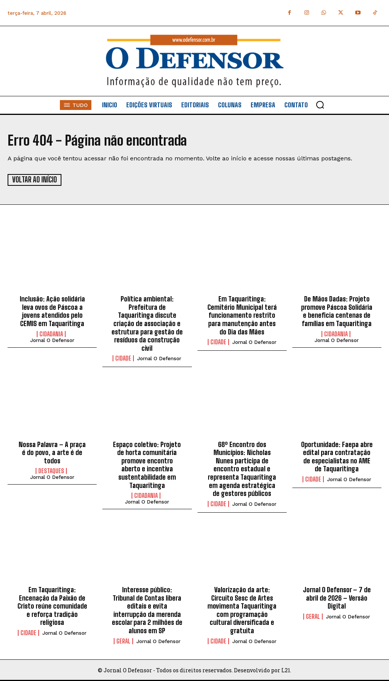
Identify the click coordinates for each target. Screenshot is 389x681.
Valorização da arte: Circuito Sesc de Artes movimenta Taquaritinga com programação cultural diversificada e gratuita (241, 609)
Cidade (123, 358)
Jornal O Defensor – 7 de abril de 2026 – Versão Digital (337, 597)
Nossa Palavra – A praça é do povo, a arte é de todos (52, 452)
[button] (320, 105)
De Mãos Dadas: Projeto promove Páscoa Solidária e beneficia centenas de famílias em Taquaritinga (336, 311)
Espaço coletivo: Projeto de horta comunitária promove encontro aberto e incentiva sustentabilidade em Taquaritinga (147, 464)
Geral (123, 641)
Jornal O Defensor (52, 340)
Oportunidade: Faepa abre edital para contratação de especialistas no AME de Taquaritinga (337, 456)
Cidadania (51, 334)
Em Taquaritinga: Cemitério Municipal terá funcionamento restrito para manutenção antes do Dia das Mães (242, 315)
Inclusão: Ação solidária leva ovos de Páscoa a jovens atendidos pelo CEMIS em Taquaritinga (52, 311)
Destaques (51, 471)
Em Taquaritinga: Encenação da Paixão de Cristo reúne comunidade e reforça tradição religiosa (52, 605)
